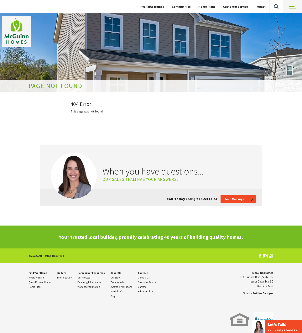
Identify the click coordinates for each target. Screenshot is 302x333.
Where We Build (36, 277)
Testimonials (117, 282)
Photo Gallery (64, 277)
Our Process (83, 277)
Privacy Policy (145, 291)
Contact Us (143, 277)
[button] (276, 6)
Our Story (115, 277)
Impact (261, 6)
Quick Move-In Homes (40, 282)
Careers (142, 287)
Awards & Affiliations (121, 287)
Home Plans (206, 6)
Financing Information (89, 282)
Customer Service (235, 6)
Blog (113, 296)
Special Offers (118, 291)
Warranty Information (88, 287)
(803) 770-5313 (265, 286)
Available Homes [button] (152, 6)
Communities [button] (181, 6)
